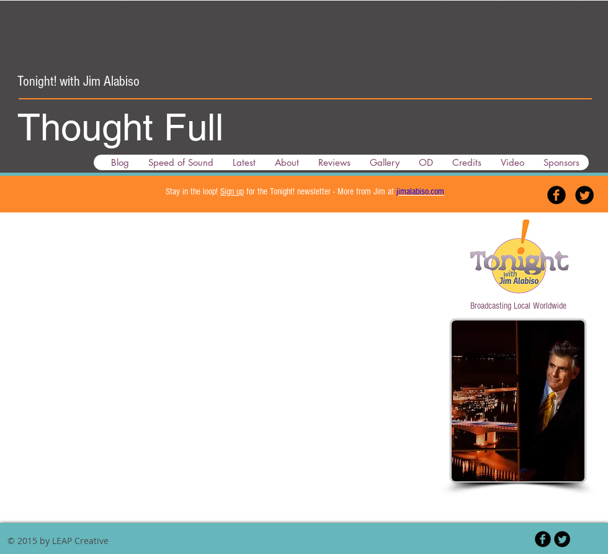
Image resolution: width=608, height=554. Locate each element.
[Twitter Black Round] (584, 195)
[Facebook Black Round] (556, 195)
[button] (466, 162)
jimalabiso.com (420, 191)
